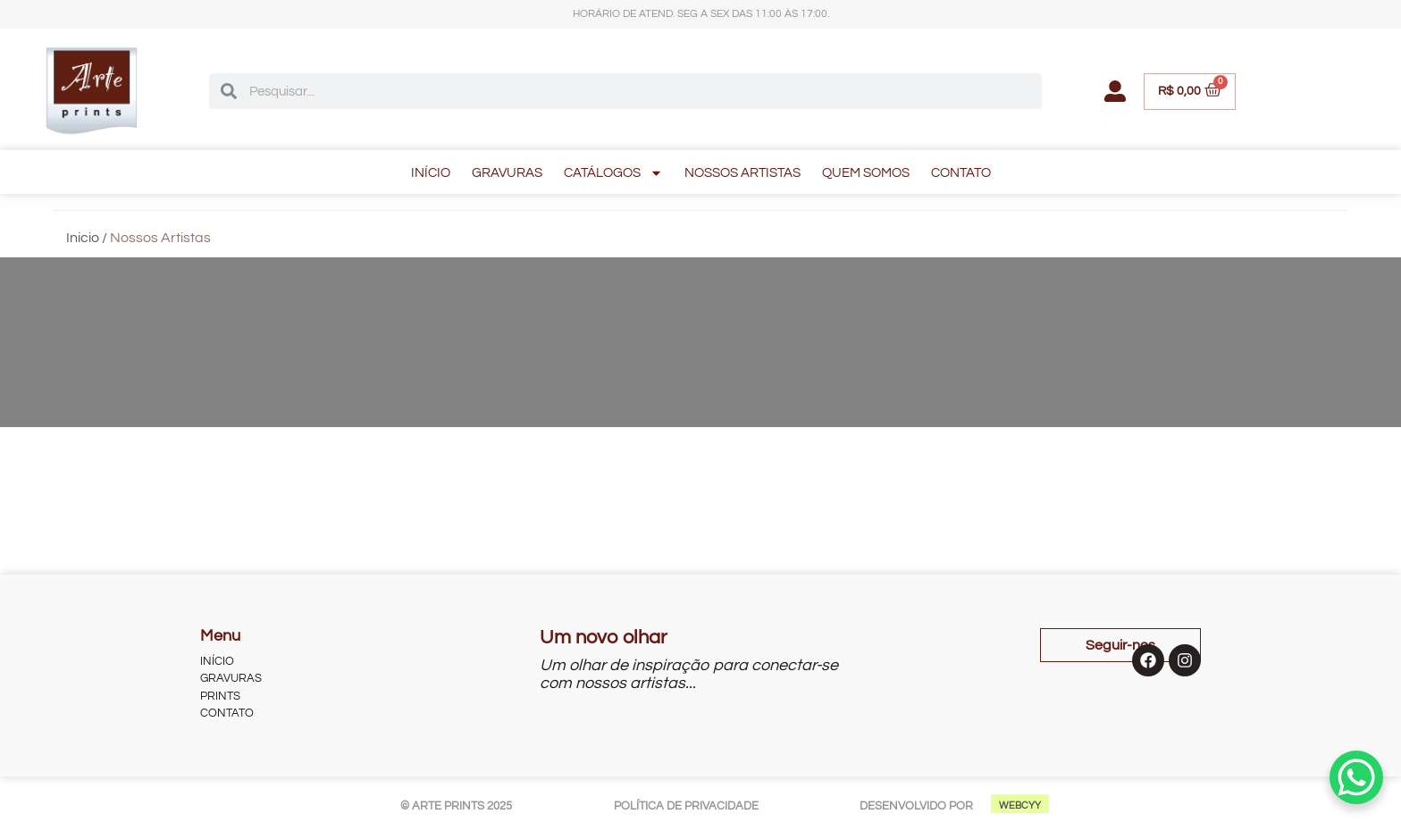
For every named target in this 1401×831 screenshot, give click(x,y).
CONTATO (961, 173)
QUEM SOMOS (866, 173)
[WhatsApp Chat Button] (1356, 777)
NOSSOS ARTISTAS (742, 173)
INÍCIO (430, 173)
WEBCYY (1020, 805)
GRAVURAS (507, 173)
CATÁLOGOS (613, 173)
